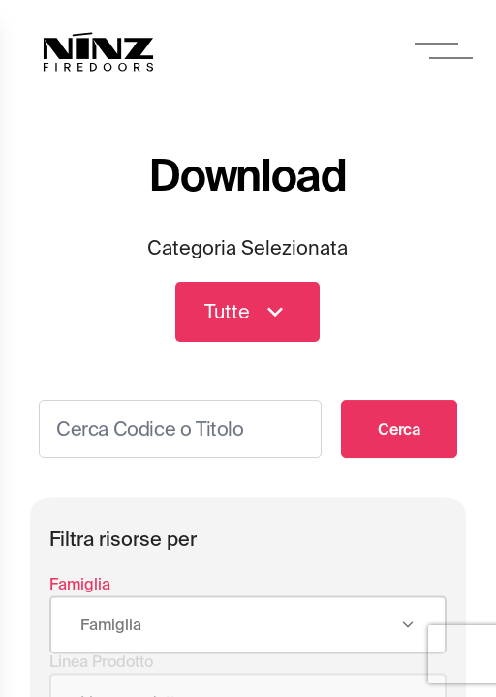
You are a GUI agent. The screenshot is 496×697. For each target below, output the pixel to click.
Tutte (247, 312)
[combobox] (247, 628)
